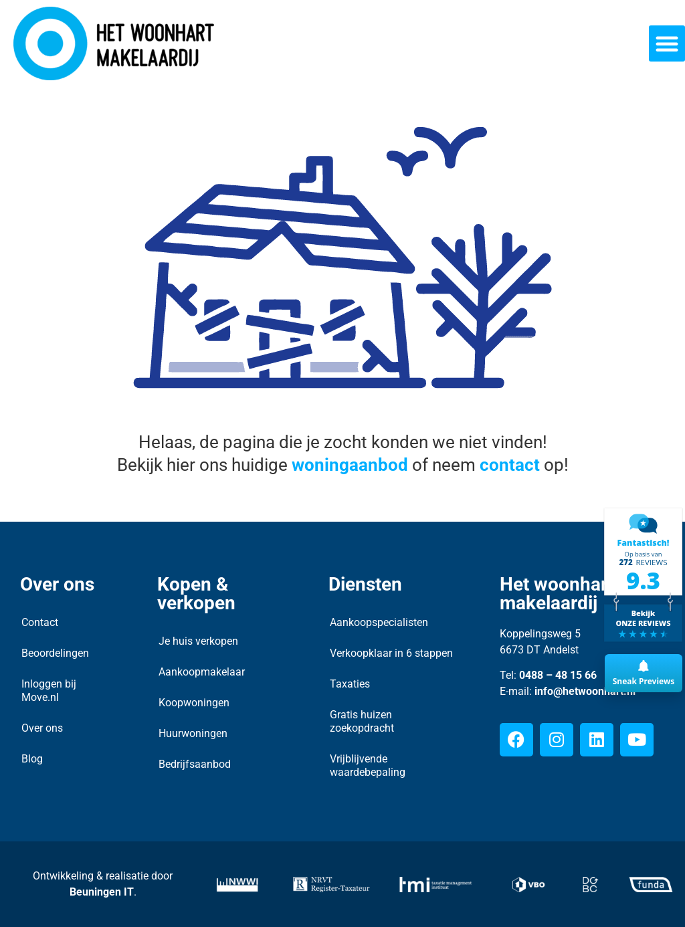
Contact (39, 622)
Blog (32, 758)
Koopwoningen (194, 702)
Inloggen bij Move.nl (48, 691)
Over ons (42, 728)
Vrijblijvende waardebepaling (367, 765)
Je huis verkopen (198, 641)
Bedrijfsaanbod (195, 764)
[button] (667, 43)
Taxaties (350, 684)
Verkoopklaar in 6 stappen (391, 653)
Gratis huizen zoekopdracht (362, 721)
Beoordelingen (55, 653)
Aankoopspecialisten (379, 622)
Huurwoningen (193, 733)
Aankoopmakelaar (202, 671)
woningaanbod (350, 465)
